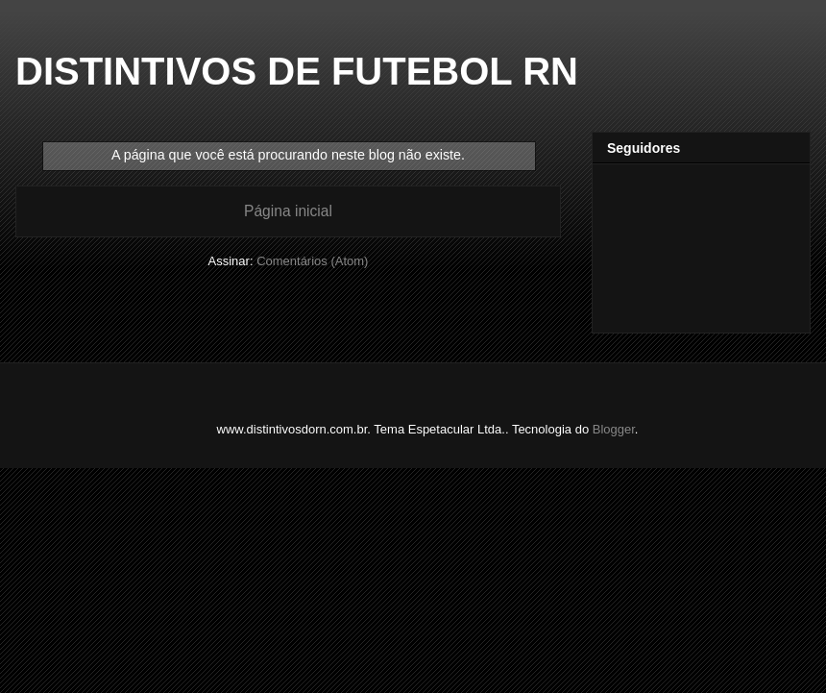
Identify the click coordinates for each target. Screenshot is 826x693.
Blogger (614, 429)
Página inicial (288, 211)
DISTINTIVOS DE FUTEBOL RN (296, 71)
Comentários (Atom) (312, 261)
